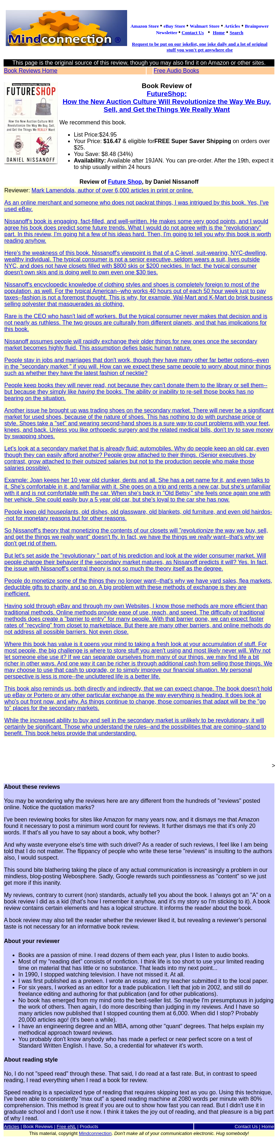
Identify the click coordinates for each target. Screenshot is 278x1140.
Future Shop (125, 182)
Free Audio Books (176, 71)
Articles (11, 1126)
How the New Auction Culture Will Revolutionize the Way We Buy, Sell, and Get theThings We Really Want (167, 105)
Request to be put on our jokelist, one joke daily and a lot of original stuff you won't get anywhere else (199, 46)
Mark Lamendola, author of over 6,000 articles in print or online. (139, 462)
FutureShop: (167, 93)
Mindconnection (95, 1133)
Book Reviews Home (31, 71)
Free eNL (66, 1126)
